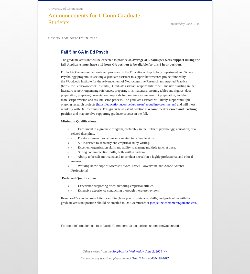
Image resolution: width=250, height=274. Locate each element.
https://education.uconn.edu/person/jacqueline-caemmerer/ (136, 104)
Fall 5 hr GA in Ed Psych (84, 52)
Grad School (139, 258)
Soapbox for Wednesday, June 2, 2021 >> (139, 251)
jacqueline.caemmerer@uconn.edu (173, 203)
